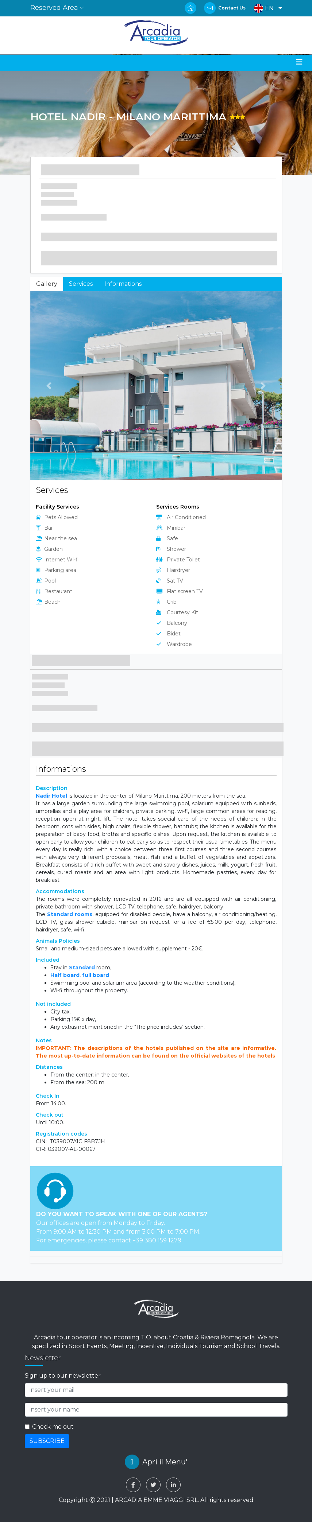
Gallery (46, 283)
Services (81, 283)
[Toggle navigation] (299, 62)
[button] (266, 8)
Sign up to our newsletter (63, 1375)
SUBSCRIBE (47, 1440)
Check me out (53, 1426)
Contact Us (232, 8)
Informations (123, 283)
